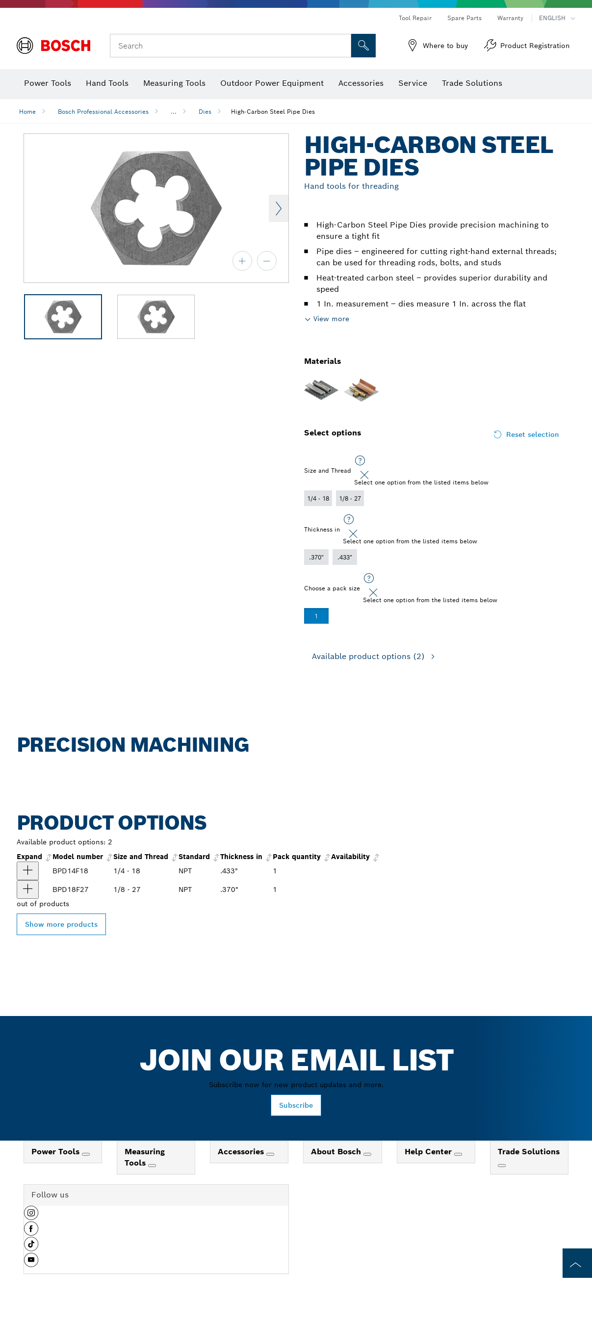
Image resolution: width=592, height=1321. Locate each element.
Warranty (510, 18)
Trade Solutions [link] (529, 1151)
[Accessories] (270, 1154)
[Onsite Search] (363, 45)
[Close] (364, 475)
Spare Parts (464, 18)
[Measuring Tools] (152, 1165)
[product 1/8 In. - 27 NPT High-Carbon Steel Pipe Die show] (28, 889)
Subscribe (296, 1105)
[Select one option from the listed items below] (360, 461)
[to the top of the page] (577, 1263)
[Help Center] (458, 1154)
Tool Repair (415, 18)
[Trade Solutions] (502, 1165)
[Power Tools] (86, 1154)
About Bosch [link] (337, 1151)
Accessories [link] (242, 1151)
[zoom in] (242, 261)
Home (27, 111)
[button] (31, 1216)
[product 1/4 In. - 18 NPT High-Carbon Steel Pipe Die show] (28, 871)
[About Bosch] (367, 1154)
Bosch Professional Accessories (103, 111)
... (174, 111)
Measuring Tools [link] (145, 1157)
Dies (205, 111)
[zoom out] (267, 261)
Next (278, 208)
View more (331, 318)
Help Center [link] (429, 1151)
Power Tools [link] (56, 1151)
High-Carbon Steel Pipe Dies (273, 111)
